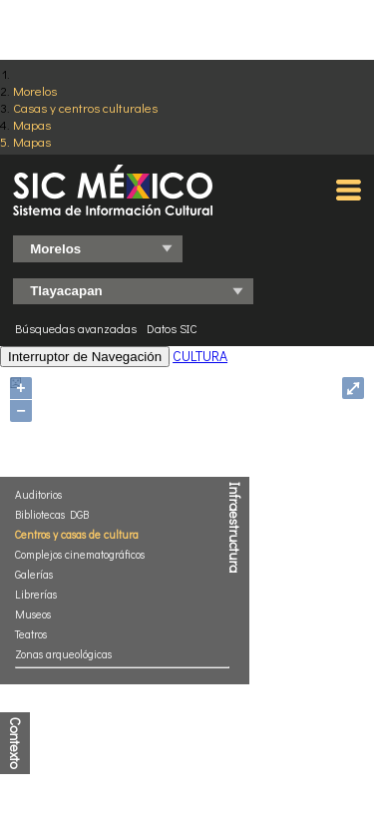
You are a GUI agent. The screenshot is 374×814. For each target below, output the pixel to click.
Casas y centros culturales (85, 107)
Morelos (35, 90)
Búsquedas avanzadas (76, 328)
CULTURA (200, 355)
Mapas (32, 124)
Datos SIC (172, 328)
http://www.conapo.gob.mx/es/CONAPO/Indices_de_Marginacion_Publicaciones (186, 694)
